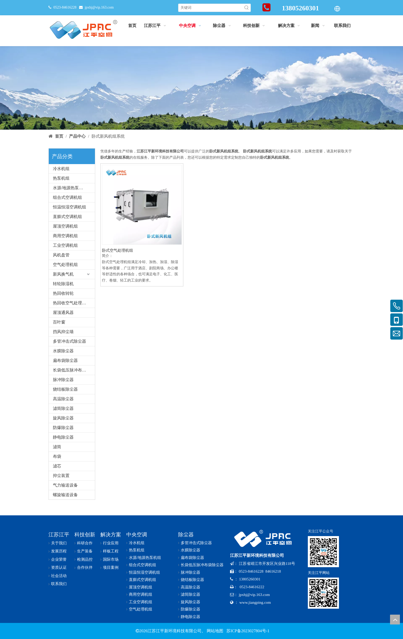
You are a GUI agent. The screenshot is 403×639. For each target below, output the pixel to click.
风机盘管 (61, 255)
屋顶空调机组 (65, 226)
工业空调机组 (65, 245)
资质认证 (59, 567)
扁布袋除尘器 (65, 360)
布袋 (57, 456)
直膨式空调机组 (67, 216)
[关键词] (210, 8)
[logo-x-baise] (265, 538)
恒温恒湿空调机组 (69, 207)
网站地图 (215, 631)
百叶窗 (59, 322)
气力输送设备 (65, 485)
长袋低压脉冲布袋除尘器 (74, 370)
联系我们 (59, 584)
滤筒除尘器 (63, 408)
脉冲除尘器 (63, 379)
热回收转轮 (63, 293)
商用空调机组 (65, 236)
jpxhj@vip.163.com (99, 7)
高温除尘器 (63, 399)
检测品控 (85, 559)
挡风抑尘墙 (63, 331)
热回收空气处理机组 (71, 303)
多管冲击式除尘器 (69, 341)
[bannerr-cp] (201, 88)
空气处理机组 (65, 264)
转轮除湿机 (63, 284)
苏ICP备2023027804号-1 (247, 631)
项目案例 (111, 567)
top (395, 619)
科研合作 (85, 543)
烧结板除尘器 (65, 389)
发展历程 (59, 551)
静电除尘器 (63, 437)
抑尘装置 (61, 475)
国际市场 (111, 559)
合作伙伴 (85, 567)
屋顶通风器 (63, 312)
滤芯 (57, 466)
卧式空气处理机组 (117, 250)
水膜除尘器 (63, 351)
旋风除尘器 (63, 418)
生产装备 (85, 551)
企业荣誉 (59, 559)
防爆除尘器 (63, 427)
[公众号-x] (323, 551)
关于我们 (59, 543)
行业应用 (111, 543)
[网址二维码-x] (323, 593)
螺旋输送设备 (65, 495)
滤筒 (57, 447)
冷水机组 (61, 168)
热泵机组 (61, 178)
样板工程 (111, 551)
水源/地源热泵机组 (70, 188)
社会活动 (59, 576)
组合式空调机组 (67, 197)
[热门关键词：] (247, 8)
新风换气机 (63, 274)
